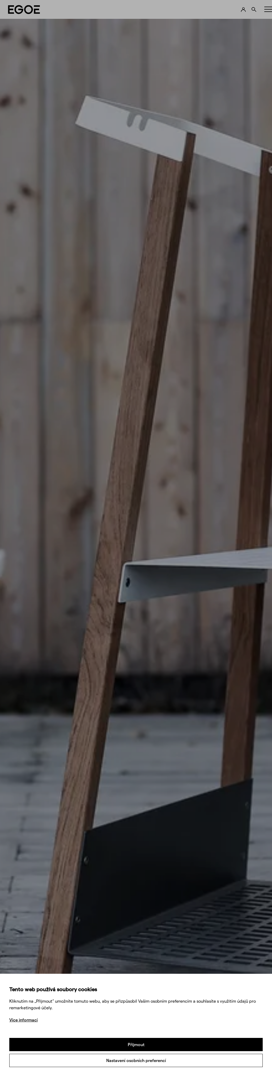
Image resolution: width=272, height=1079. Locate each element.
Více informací (23, 1019)
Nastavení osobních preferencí (136, 1060)
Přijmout (136, 1044)
